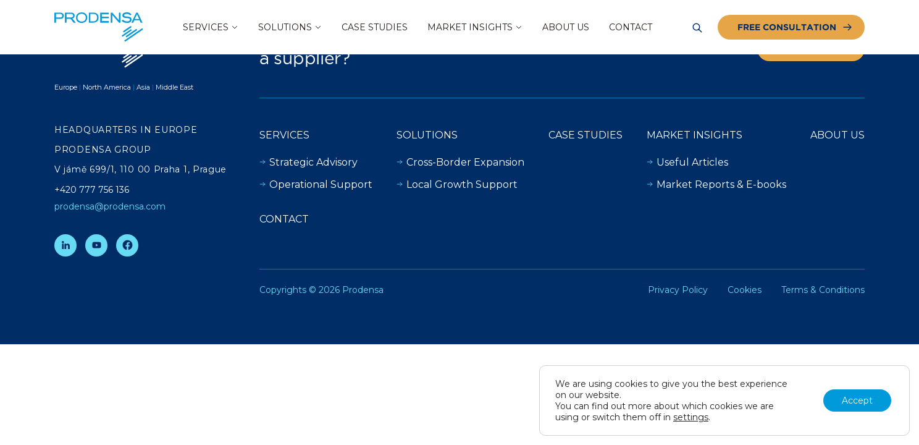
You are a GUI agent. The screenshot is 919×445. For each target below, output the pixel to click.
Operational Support (315, 184)
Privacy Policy (678, 289)
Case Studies (585, 135)
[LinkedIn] (65, 245)
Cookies (745, 289)
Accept (857, 400)
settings (690, 417)
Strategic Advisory (308, 162)
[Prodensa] (98, 27)
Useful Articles (687, 162)
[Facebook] (127, 245)
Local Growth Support (457, 184)
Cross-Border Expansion (460, 162)
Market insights (694, 135)
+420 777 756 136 (91, 189)
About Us (837, 135)
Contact (284, 219)
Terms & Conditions (823, 289)
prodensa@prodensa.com (110, 206)
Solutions (427, 135)
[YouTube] (96, 245)
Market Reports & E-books (716, 184)
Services (284, 135)
